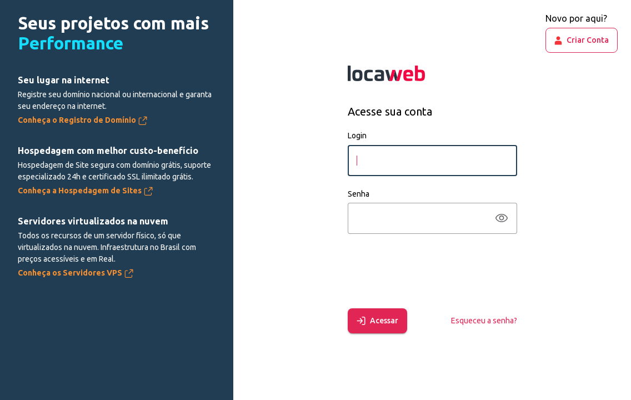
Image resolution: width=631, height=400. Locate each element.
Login (357, 135)
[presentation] (432, 269)
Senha (358, 193)
